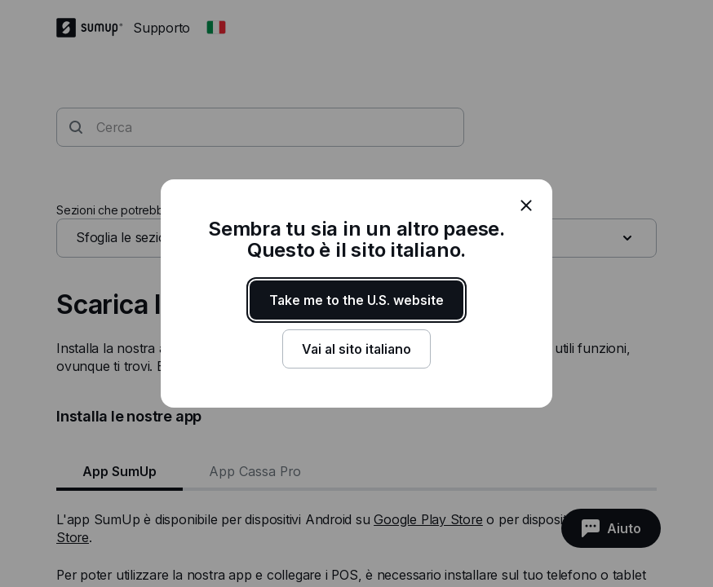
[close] (526, 205)
